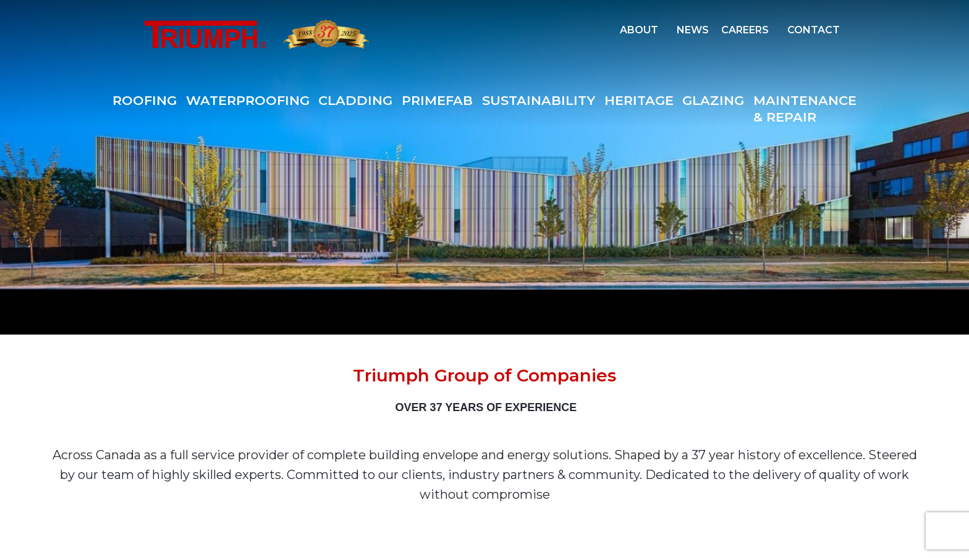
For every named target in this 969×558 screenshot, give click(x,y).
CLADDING (355, 100)
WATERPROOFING (248, 100)
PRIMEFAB (437, 100)
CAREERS (745, 30)
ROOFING (144, 100)
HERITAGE (639, 100)
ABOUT (639, 30)
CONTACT (813, 30)
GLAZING (713, 100)
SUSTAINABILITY (538, 100)
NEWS (693, 30)
